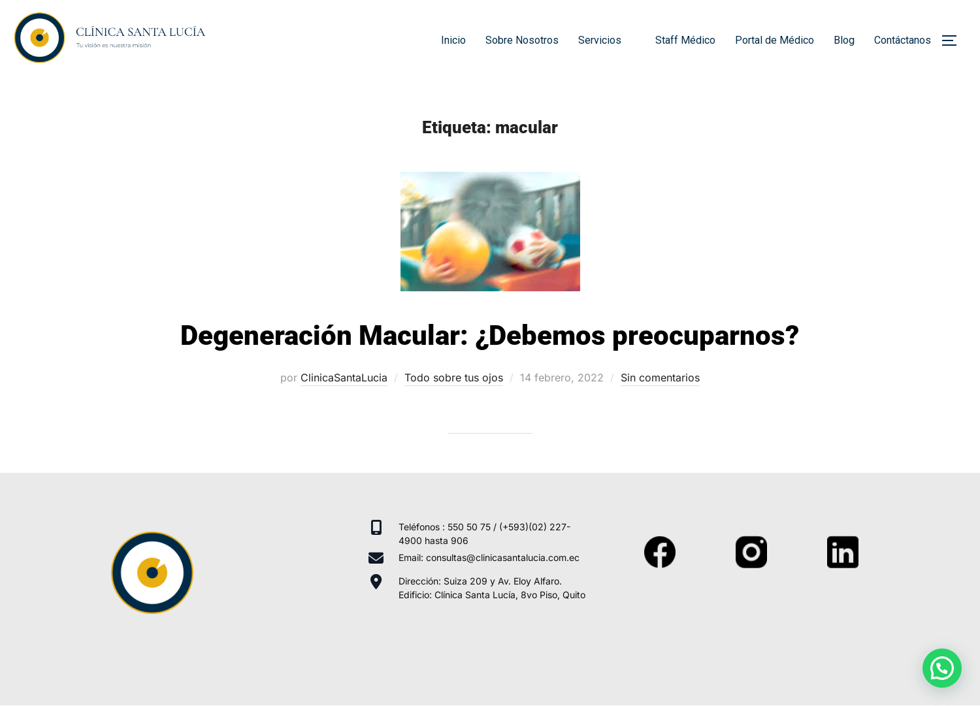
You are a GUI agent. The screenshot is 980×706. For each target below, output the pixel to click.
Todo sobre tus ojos (453, 377)
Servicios (607, 40)
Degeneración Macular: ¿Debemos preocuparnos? (489, 335)
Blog (844, 40)
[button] (942, 668)
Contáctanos (902, 40)
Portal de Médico (774, 40)
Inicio (453, 40)
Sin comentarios (660, 377)
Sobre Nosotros (522, 40)
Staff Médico (685, 40)
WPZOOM (860, 680)
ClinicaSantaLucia (344, 377)
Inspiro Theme (788, 680)
